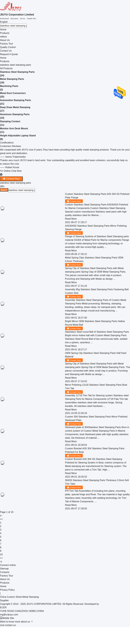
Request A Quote (9, 54)
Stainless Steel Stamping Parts (17, 72)
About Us (5, 40)
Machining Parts (9, 86)
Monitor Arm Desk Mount (14, 128)
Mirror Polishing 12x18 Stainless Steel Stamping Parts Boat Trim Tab (96, 387)
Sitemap (4, 568)
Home (3, 29)
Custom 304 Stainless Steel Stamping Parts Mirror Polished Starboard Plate (96, 418)
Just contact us (8, 625)
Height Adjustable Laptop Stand (18, 135)
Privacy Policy (7, 590)
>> (1, 558)
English (4, 22)
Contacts (4, 572)
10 (1, 554)
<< (1, 519)
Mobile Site (7, 618)
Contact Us (6, 50)
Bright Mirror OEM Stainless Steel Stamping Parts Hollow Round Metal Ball (95, 323)
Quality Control (8, 47)
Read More (71, 218)
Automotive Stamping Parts (15, 100)
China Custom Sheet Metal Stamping (19, 597)
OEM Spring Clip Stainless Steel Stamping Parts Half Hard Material (95, 355)
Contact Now (75, 201)
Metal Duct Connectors (13, 93)
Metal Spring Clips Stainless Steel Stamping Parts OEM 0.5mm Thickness (94, 259)
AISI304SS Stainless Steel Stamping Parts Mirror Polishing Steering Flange (96, 228)
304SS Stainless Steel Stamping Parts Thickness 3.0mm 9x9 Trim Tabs (97, 482)
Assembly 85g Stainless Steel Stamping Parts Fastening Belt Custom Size (97, 291)
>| (1, 561)
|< (1, 515)
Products (4, 33)
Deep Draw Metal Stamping (15, 107)
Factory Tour (6, 43)
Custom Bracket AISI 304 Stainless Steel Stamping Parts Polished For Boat (95, 450)
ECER (3, 607)
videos (3, 36)
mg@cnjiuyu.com (9, 614)
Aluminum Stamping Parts (15, 114)
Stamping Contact (10, 121)
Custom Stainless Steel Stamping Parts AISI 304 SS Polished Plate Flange (97, 196)
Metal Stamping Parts (12, 79)
